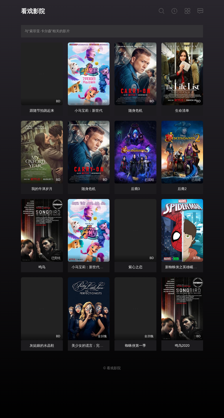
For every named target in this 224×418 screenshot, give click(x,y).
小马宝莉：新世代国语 (89, 267)
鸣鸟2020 (182, 346)
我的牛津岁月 (41, 189)
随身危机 (135, 110)
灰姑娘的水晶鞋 (42, 346)
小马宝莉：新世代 (89, 110)
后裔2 (182, 189)
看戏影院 (33, 11)
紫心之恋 (135, 267)
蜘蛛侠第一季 (135, 346)
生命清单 (182, 110)
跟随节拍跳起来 (42, 110)
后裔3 (135, 189)
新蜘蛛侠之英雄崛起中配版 (186, 267)
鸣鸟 (41, 267)
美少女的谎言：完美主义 (91, 346)
